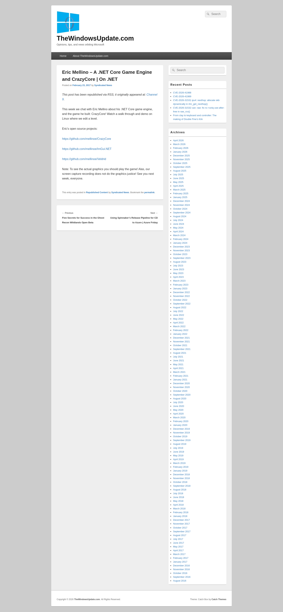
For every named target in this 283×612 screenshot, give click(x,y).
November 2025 (181, 159)
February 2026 (180, 148)
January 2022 (180, 334)
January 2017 (180, 561)
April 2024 (178, 231)
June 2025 (178, 178)
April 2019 (178, 459)
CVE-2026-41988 (182, 92)
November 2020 (181, 387)
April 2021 (178, 368)
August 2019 (179, 444)
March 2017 (179, 554)
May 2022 (178, 318)
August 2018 (179, 489)
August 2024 (179, 216)
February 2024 (180, 239)
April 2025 (178, 186)
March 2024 (179, 235)
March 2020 (179, 417)
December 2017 (181, 520)
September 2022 (181, 303)
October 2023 (180, 254)
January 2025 (180, 197)
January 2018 (180, 516)
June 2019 (178, 451)
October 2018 (180, 482)
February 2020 (180, 421)
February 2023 (180, 284)
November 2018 (181, 478)
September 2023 (181, 258)
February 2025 (180, 193)
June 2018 (178, 497)
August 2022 (179, 307)
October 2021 (180, 345)
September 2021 (181, 349)
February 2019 (180, 467)
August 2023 (179, 261)
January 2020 (180, 425)
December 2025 (181, 155)
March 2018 (179, 508)
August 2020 (179, 398)
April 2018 (178, 504)
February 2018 (180, 512)
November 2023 (181, 250)
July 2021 (178, 356)
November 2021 (181, 341)
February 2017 (180, 558)
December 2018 (181, 474)
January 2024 (180, 243)
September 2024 (181, 212)
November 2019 (181, 432)
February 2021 (180, 375)
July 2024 (178, 220)
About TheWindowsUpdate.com (90, 55)
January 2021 (180, 379)
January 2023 (180, 288)
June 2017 (178, 542)
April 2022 (178, 322)
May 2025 (178, 182)
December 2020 (181, 383)
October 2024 (180, 208)
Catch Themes (219, 599)
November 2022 (181, 296)
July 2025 (178, 174)
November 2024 (181, 205)
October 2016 (180, 573)
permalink (149, 192)
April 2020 (178, 413)
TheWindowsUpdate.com (95, 38)
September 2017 (181, 531)
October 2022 (180, 300)
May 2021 (178, 364)
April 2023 (178, 277)
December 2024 (181, 201)
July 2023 (178, 265)
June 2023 (178, 269)
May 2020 (178, 410)
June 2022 (178, 315)
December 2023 (181, 246)
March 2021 (179, 372)
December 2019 (181, 428)
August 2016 (179, 580)
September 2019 (181, 440)
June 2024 (178, 224)
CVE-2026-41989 (182, 96)
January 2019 (180, 470)
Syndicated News (103, 85)
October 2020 (180, 391)
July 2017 (178, 539)
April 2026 (178, 140)
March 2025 (179, 189)
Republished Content (97, 192)
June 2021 (178, 360)
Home (63, 55)
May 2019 (178, 455)
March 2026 (179, 144)
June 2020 (178, 406)
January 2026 (180, 151)
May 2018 (178, 501)
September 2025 (181, 167)
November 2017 (181, 523)
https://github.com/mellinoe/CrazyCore (86, 138)
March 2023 (179, 280)
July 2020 (178, 402)
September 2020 (181, 394)
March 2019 (179, 463)
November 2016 (181, 569)
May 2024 (178, 227)
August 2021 (179, 353)
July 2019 (178, 448)
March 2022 (179, 326)
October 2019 (180, 436)
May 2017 (178, 546)
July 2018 (178, 493)
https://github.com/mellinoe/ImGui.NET (87, 148)
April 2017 (178, 550)
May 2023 (178, 273)
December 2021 (181, 337)
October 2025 (180, 163)
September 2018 (181, 485)
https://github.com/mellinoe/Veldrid (84, 159)
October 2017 (180, 527)
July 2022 (178, 311)
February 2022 (180, 330)
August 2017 (179, 535)
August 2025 (179, 170)
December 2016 (181, 565)
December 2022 (181, 292)
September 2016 (181, 577)
